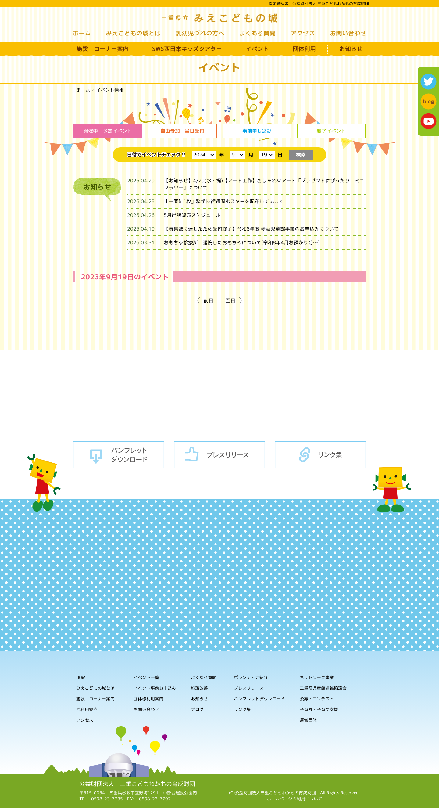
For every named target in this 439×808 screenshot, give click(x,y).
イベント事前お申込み (155, 688)
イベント (257, 49)
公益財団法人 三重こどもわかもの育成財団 (137, 784)
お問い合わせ (348, 33)
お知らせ (350, 49)
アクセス (303, 33)
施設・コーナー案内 (103, 49)
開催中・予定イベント (107, 130)
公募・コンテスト (317, 699)
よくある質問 (257, 33)
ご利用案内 (87, 709)
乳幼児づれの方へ (200, 33)
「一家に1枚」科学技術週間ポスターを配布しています (224, 201)
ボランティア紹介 (251, 678)
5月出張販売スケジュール (192, 215)
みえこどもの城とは (133, 33)
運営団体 (308, 720)
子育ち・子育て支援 (319, 710)
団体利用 (304, 49)
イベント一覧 (146, 677)
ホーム (82, 33)
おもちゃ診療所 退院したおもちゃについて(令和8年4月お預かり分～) (242, 242)
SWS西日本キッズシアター (187, 49)
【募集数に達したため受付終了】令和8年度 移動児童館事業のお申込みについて (251, 228)
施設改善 (199, 688)
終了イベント (331, 130)
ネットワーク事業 (317, 678)
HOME (82, 677)
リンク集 (320, 454)
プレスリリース (219, 454)
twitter (428, 81)
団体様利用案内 (148, 699)
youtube (428, 121)
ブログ (197, 709)
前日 (208, 300)
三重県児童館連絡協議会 (323, 688)
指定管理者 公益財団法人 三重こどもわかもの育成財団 (319, 3)
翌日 (230, 300)
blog (428, 101)
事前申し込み (256, 130)
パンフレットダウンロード (118, 454)
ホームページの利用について (294, 799)
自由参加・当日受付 (182, 130)
